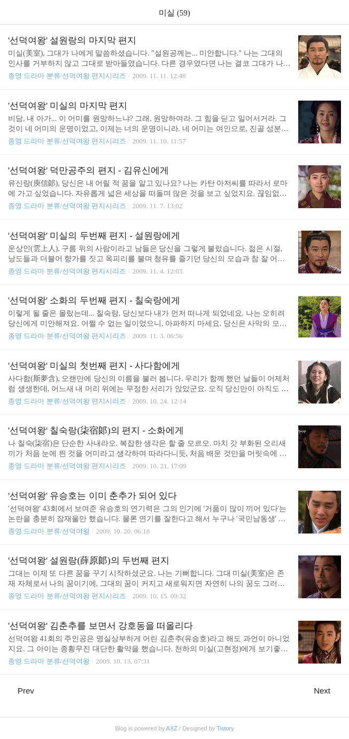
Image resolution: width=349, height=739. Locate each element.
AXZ (171, 728)
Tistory (225, 728)
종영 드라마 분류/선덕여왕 (49, 531)
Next (327, 690)
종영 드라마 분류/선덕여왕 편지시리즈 (67, 76)
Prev (21, 690)
